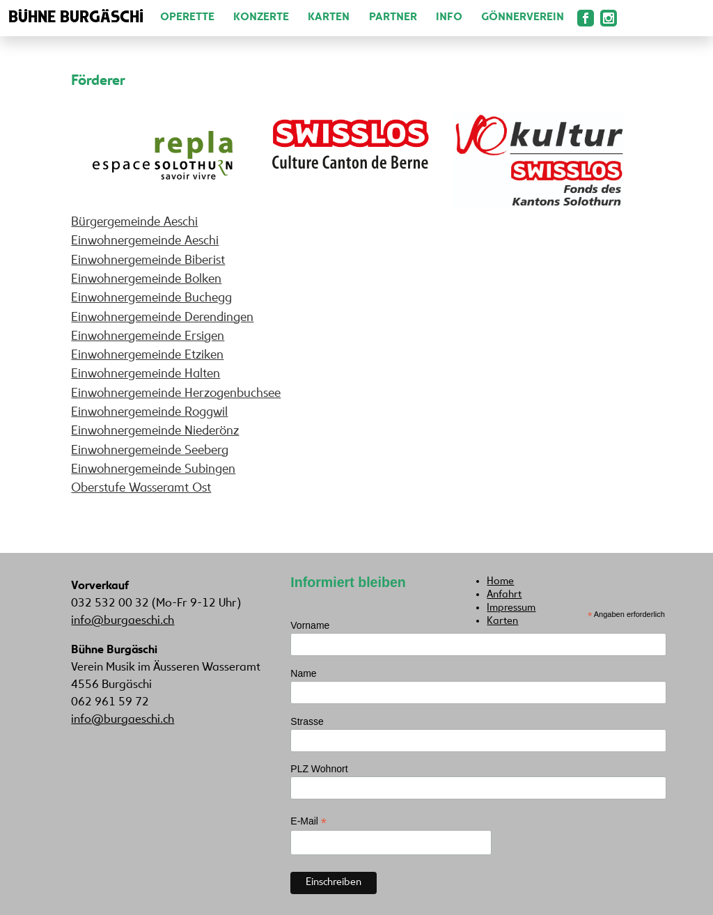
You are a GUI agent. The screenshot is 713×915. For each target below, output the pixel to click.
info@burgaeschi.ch (122, 621)
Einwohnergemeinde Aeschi (145, 241)
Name (303, 673)
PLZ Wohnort (318, 768)
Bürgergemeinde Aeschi (134, 222)
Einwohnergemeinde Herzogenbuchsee (176, 393)
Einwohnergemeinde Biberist (148, 260)
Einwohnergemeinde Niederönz (155, 431)
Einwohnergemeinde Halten (145, 374)
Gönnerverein (522, 17)
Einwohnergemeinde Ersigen (147, 336)
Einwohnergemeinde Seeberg (149, 451)
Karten (329, 17)
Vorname (309, 625)
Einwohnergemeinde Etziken (147, 355)
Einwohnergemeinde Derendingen (162, 317)
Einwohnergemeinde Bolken (146, 279)
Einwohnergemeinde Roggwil (149, 412)
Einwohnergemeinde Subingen (153, 469)
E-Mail (308, 821)
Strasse (306, 721)
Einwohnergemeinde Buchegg (151, 298)
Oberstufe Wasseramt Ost (141, 488)
